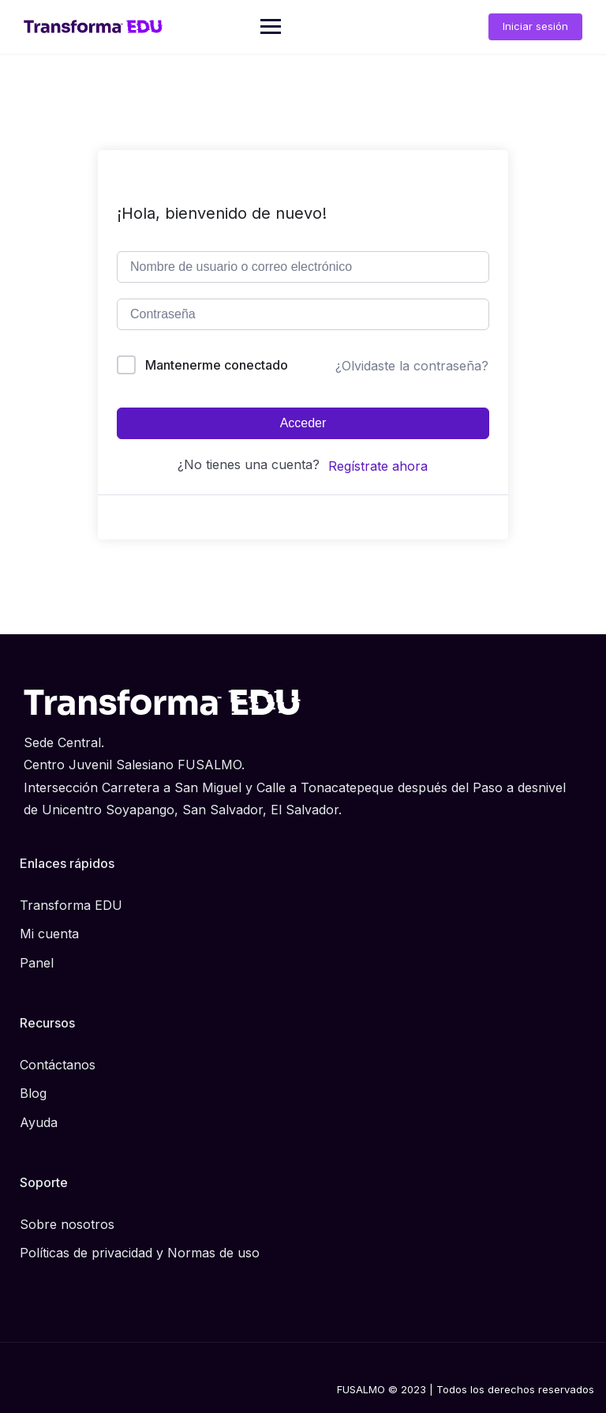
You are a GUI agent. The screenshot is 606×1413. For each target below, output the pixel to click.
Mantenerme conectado (216, 365)
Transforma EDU (71, 905)
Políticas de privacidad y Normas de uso (140, 1253)
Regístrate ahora (378, 466)
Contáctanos (57, 1065)
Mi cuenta (49, 933)
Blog (33, 1093)
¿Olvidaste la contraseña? (411, 366)
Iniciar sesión (535, 26)
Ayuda (39, 1122)
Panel (37, 963)
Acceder (303, 423)
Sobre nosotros (67, 1224)
